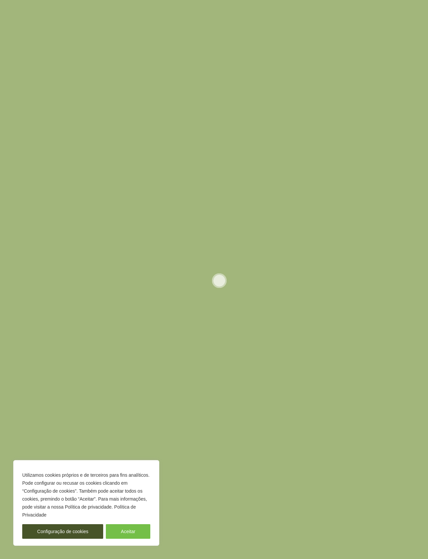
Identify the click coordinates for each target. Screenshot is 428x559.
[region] (86, 503)
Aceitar (128, 531)
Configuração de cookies (62, 531)
